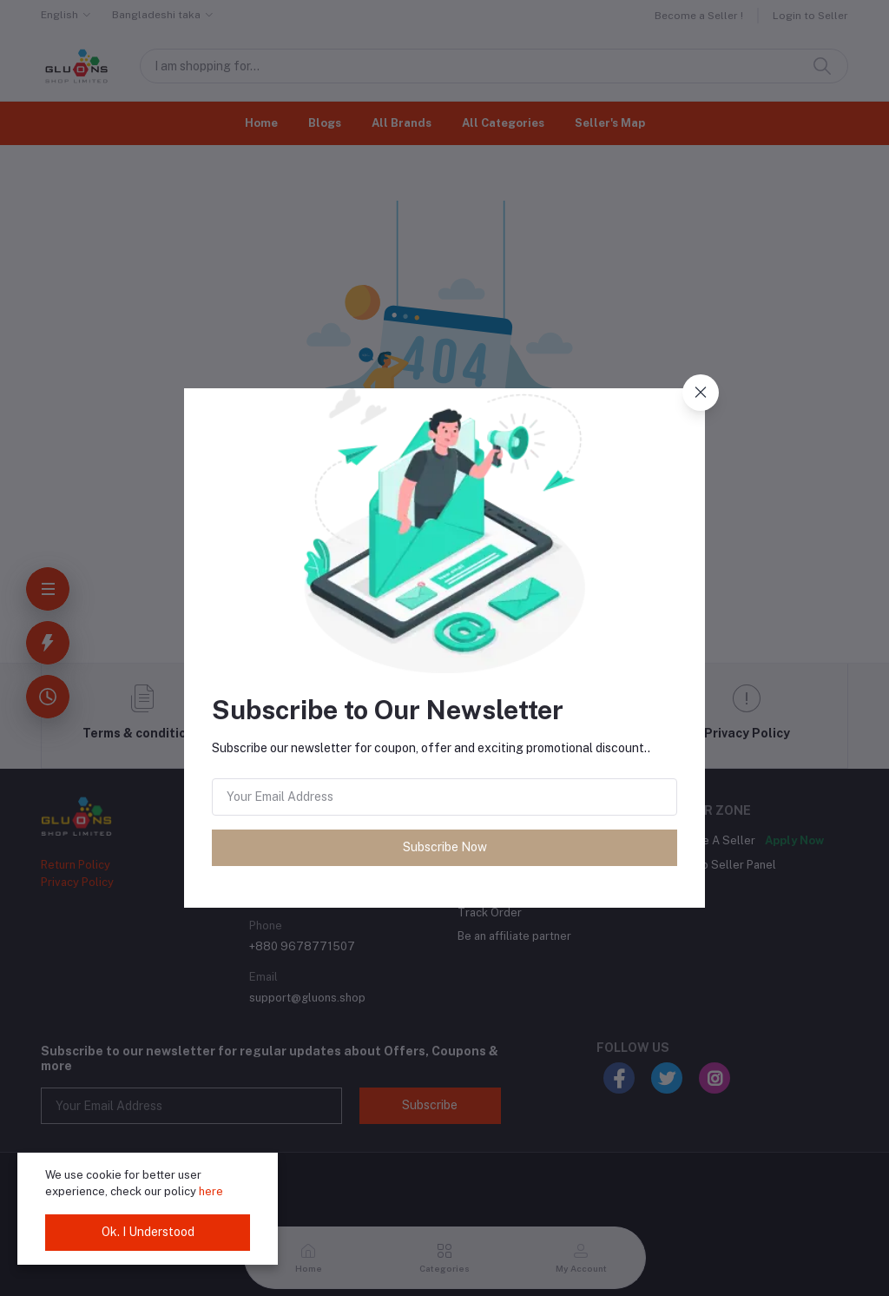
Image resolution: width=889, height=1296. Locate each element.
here (211, 1191)
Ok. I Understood (148, 1232)
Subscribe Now (445, 847)
